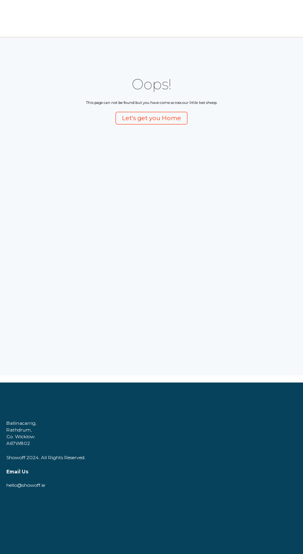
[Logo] (23, 18)
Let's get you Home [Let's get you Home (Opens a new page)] (151, 118)
